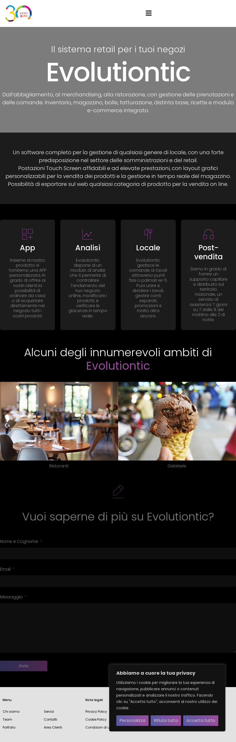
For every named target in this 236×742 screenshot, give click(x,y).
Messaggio (12, 597)
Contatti (50, 719)
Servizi (49, 711)
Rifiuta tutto (166, 720)
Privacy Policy (96, 711)
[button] (148, 13)
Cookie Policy (96, 719)
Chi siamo (11, 711)
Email (6, 569)
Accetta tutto (200, 720)
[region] (167, 697)
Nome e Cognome (19, 541)
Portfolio (9, 727)
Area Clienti (53, 727)
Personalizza (132, 720)
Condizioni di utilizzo (101, 727)
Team (7, 719)
